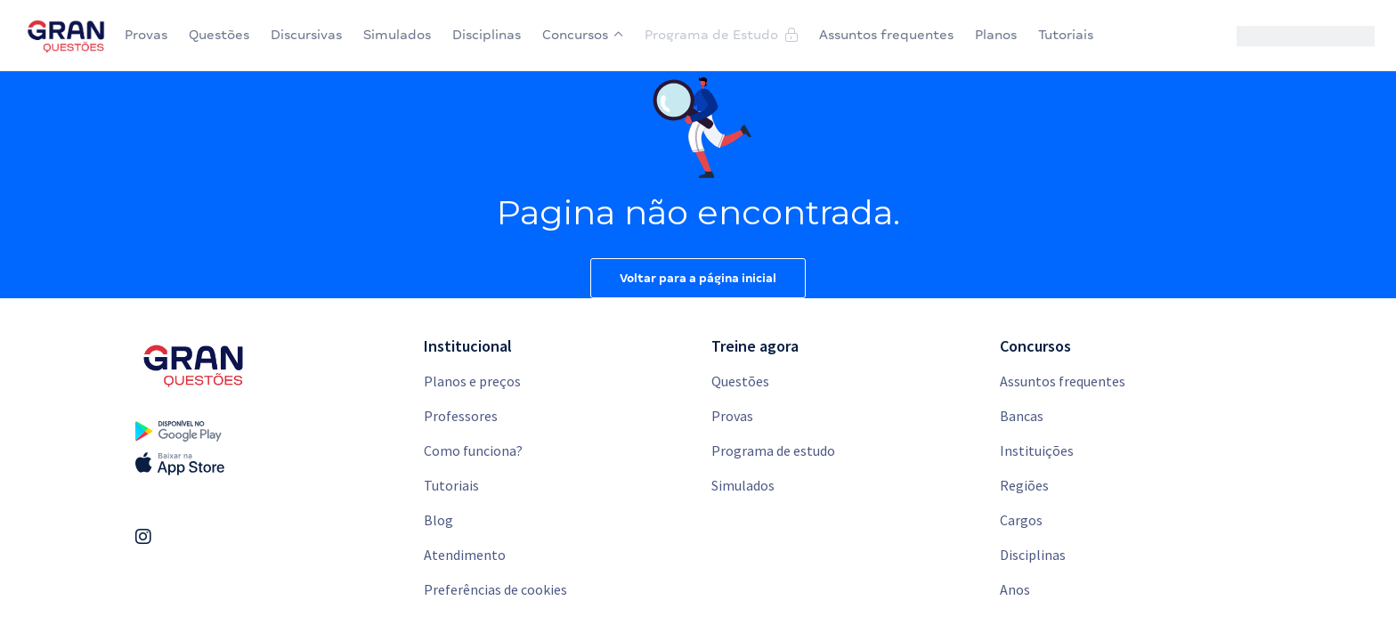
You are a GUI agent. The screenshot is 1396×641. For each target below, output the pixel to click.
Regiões (1024, 485)
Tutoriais (1065, 35)
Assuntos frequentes (886, 35)
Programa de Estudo (721, 35)
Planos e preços (472, 381)
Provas (146, 35)
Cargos (1021, 520)
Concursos (582, 35)
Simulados (397, 35)
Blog (438, 520)
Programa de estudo (773, 450)
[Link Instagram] (143, 536)
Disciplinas (486, 35)
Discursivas (306, 35)
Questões (219, 35)
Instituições (1037, 450)
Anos (1015, 589)
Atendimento (465, 555)
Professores (461, 416)
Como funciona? (473, 450)
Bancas (1021, 416)
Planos (996, 35)
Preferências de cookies (495, 589)
